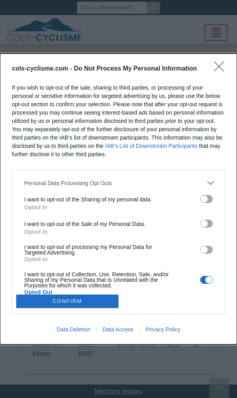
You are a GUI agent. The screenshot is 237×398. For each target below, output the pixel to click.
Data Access (118, 329)
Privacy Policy (163, 329)
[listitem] (118, 183)
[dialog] (118, 199)
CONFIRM (67, 301)
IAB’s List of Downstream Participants (151, 146)
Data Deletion (73, 329)
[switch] (206, 199)
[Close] (221, 69)
